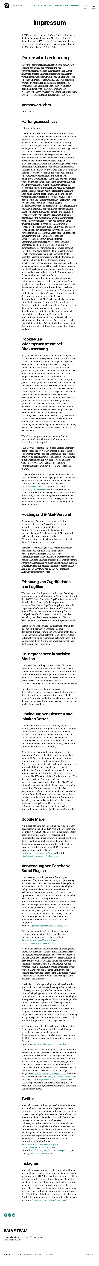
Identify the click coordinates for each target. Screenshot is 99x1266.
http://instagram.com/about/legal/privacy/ (52, 1206)
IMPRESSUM (74, 7)
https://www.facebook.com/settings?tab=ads (51, 1076)
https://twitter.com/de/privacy (58, 1156)
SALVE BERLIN (16, 1260)
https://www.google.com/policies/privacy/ (41, 856)
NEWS (50, 7)
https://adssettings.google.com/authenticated (42, 859)
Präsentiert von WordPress (45, 1260)
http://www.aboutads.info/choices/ (37, 489)
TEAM (56, 7)
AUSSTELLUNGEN (39, 7)
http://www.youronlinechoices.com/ (38, 492)
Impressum (29, 1260)
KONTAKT (64, 7)
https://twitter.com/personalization (42, 1159)
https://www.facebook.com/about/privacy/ (54, 1047)
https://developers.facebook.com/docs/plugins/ (52, 928)
